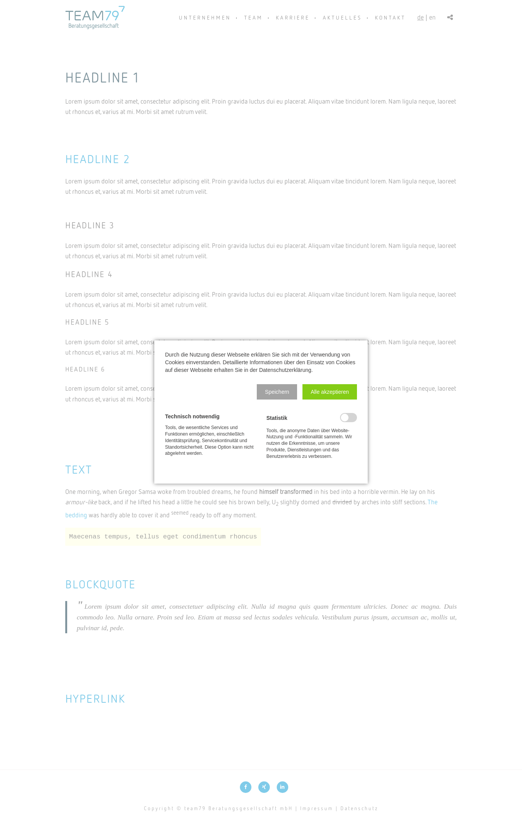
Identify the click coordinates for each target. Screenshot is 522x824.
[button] (277, 392)
